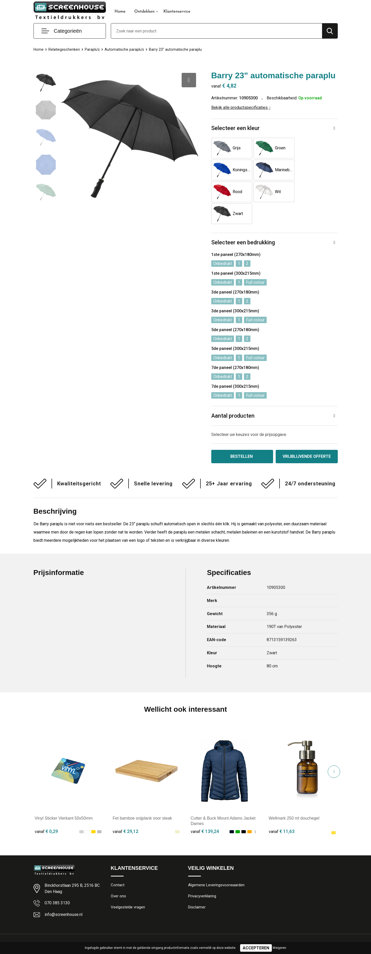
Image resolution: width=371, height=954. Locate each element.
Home (120, 12)
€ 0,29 (46, 809)
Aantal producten (233, 394)
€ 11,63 (281, 809)
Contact (117, 863)
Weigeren (279, 948)
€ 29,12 (125, 809)
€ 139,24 (205, 809)
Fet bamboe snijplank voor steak (142, 796)
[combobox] (216, 30)
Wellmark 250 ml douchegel (294, 796)
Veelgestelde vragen (128, 885)
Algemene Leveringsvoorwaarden (216, 863)
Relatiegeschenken (64, 49)
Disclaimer (197, 885)
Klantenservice (176, 12)
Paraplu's (92, 49)
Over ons (118, 874)
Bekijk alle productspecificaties (241, 107)
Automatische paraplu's (125, 49)
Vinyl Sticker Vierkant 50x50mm (64, 796)
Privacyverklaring (202, 874)
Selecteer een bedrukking (243, 221)
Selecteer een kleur (235, 128)
